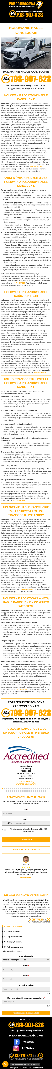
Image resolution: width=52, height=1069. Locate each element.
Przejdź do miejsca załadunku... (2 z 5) (26, 1013)
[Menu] (26, 20)
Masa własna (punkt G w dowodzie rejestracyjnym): (26, 998)
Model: (26, 975)
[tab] (12, 926)
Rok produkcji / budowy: (26, 985)
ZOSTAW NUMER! (26, 839)
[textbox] (24, 960)
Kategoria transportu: (26, 956)
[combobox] (6, 823)
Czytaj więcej (26, 878)
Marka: (26, 966)
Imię (26, 810)
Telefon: (26, 819)
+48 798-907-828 (36, 166)
